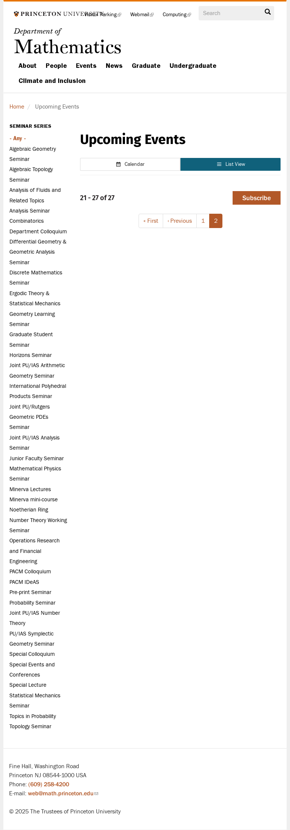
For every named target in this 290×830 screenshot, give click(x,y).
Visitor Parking (105, 16)
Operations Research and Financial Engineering (34, 551)
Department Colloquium (38, 231)
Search (268, 12)
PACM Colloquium (30, 571)
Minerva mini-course (33, 499)
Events (86, 65)
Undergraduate (193, 65)
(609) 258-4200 (48, 784)
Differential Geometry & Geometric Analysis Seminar (37, 252)
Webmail (144, 16)
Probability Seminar (32, 603)
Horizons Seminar (30, 355)
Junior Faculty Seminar (36, 458)
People (56, 65)
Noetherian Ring (28, 510)
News (114, 65)
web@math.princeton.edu (63, 793)
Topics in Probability (32, 716)
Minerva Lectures (30, 489)
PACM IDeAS (24, 582)
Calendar (130, 164)
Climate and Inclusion (52, 80)
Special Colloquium (32, 654)
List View (230, 164)
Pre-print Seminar (30, 592)
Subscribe (256, 197)
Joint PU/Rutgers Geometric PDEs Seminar (29, 417)
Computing (179, 16)
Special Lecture (27, 685)
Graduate (146, 65)
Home (16, 106)
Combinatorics (26, 221)
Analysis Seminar (29, 211)
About (28, 65)
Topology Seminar (30, 726)
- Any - (17, 138)
